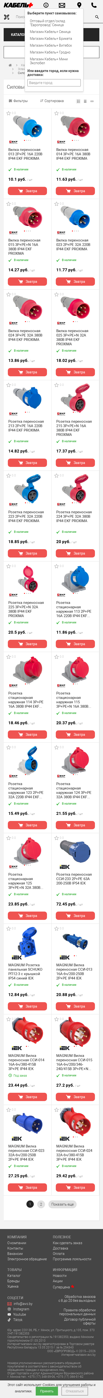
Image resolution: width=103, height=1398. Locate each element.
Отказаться (75, 1391)
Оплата (59, 1254)
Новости (60, 1276)
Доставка (60, 1248)
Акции (58, 1281)
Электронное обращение (27, 1259)
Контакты (15, 1248)
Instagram (18, 1309)
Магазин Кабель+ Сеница (50, 32)
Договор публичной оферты (80, 1321)
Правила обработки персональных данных (77, 1312)
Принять (47, 1391)
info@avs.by (20, 1304)
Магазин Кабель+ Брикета (51, 39)
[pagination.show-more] (62, 1204)
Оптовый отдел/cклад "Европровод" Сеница (47, 23)
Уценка (13, 1286)
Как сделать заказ (67, 1243)
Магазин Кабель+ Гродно (50, 52)
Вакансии (15, 1254)
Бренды (13, 1281)
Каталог (18, 35)
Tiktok (15, 1320)
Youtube (16, 1314)
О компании (16, 1243)
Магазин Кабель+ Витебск (51, 45)
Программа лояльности (72, 1259)
